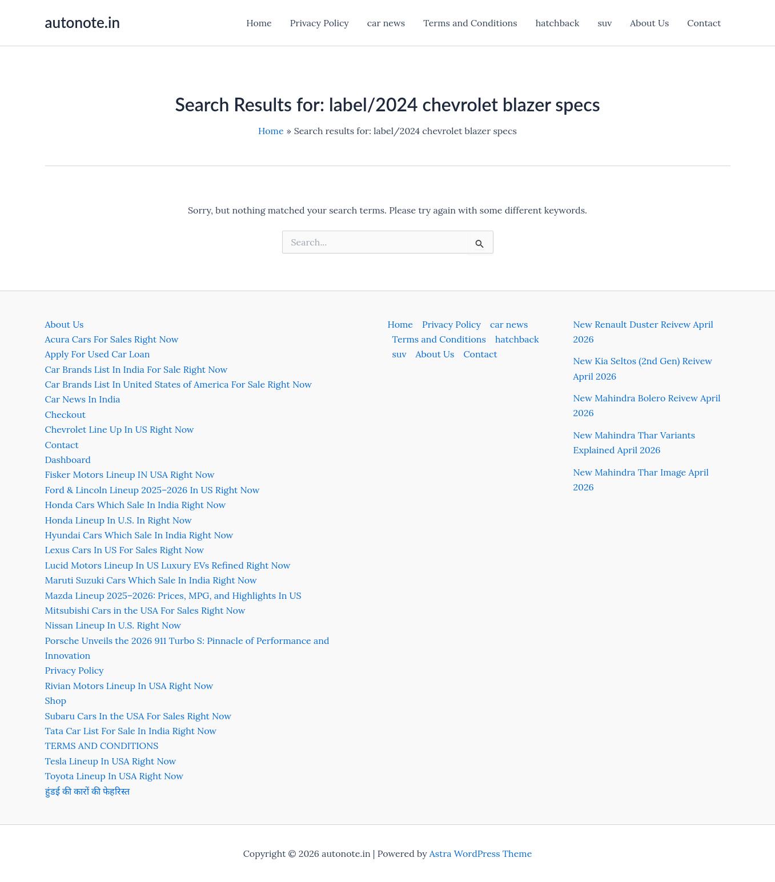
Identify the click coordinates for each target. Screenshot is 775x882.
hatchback (558, 23)
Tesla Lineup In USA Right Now (110, 761)
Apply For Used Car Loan (97, 354)
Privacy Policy (319, 23)
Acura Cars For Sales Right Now (112, 339)
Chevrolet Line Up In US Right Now (119, 429)
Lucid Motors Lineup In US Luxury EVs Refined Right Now (168, 565)
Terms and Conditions (470, 23)
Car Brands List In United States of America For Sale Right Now (178, 384)
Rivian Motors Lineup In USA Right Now (129, 685)
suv (604, 23)
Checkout (65, 414)
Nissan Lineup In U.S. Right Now (113, 625)
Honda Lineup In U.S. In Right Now (118, 520)
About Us (649, 23)
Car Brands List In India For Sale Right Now (136, 369)
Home (258, 23)
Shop (56, 700)
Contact (704, 23)
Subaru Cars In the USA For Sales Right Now (138, 716)
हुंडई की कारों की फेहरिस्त (87, 791)
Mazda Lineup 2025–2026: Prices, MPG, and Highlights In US (173, 595)
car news (386, 23)
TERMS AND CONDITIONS (102, 745)
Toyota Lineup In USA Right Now (114, 776)
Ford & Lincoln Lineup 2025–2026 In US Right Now (152, 490)
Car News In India (83, 399)
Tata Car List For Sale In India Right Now (131, 730)
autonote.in (82, 22)
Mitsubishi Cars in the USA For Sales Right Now (145, 610)
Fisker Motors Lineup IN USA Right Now (130, 474)
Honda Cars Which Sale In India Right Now (135, 504)
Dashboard (68, 459)
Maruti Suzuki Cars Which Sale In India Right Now (151, 580)
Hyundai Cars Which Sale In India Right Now (139, 535)
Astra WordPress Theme (480, 853)
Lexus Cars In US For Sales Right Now (124, 549)
